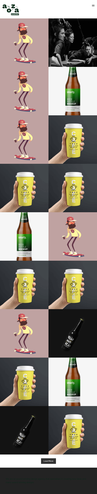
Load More (48, 461)
